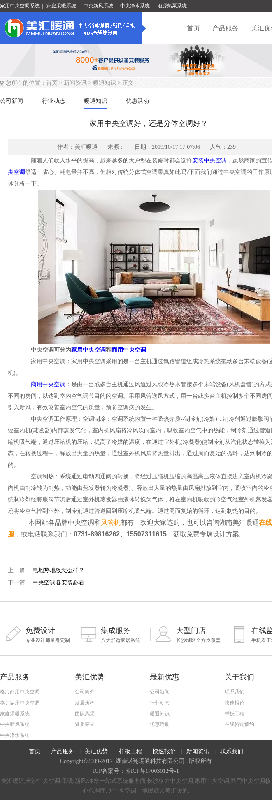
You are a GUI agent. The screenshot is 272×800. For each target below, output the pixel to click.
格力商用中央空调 (20, 692)
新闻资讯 (75, 83)
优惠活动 (160, 724)
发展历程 (85, 703)
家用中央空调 (88, 350)
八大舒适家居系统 (115, 634)
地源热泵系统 (172, 6)
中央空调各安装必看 (58, 583)
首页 (193, 28)
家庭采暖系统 (61, 6)
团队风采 (85, 714)
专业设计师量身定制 (40, 634)
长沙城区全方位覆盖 (191, 634)
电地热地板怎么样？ (58, 570)
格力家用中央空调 (20, 703)
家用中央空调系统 (20, 6)
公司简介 (85, 692)
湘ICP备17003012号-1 (152, 771)
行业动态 (160, 703)
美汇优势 (96, 751)
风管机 (111, 522)
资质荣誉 (85, 724)
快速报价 (234, 703)
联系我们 (234, 692)
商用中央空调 (129, 350)
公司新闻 (160, 692)
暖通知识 (104, 83)
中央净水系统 (135, 6)
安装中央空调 (209, 161)
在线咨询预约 (239, 724)
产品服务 (225, 28)
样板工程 (234, 714)
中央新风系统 (98, 6)
